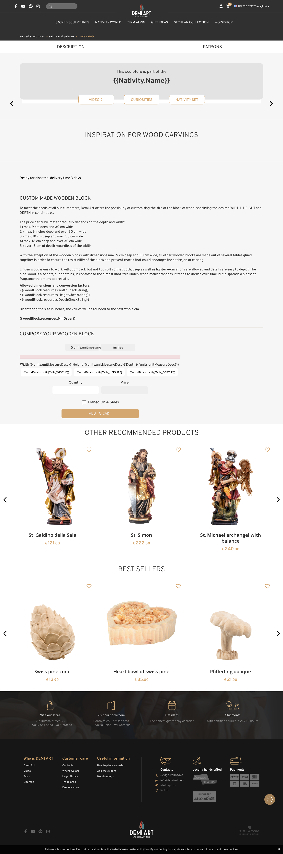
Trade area (69, 782)
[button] (5, 499)
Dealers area (70, 787)
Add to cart (100, 413)
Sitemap (29, 782)
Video (27, 771)
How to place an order (111, 765)
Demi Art (29, 765)
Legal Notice (70, 776)
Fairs (27, 776)
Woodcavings (105, 776)
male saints (86, 37)
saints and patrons (61, 37)
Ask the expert (106, 771)
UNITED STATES (251, 6)
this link (144, 849)
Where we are (71, 771)
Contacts (68, 765)
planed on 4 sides (103, 402)
